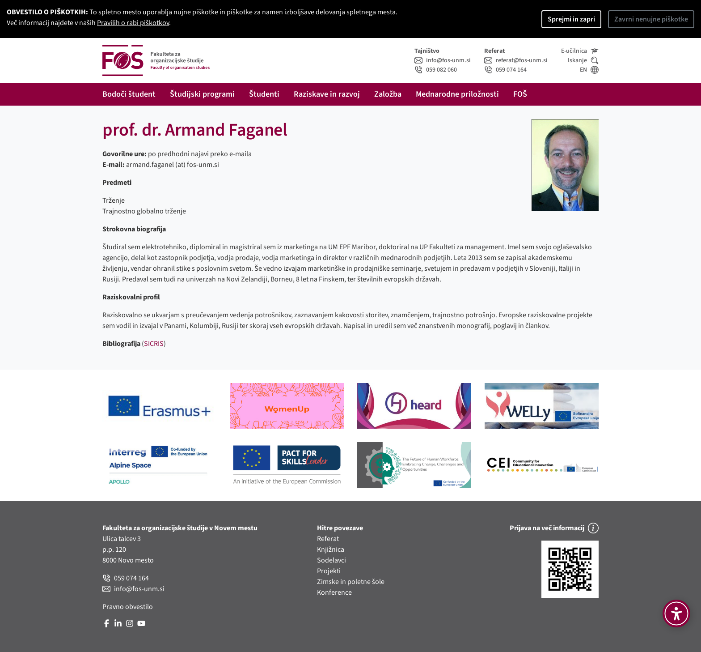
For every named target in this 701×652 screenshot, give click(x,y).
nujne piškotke (195, 12)
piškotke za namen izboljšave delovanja (286, 12)
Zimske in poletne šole (350, 582)
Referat (328, 539)
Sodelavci (331, 560)
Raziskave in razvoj (327, 94)
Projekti (329, 571)
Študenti (264, 94)
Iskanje (583, 60)
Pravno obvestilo (127, 607)
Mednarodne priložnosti (457, 94)
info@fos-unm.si (442, 60)
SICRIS (154, 344)
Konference (334, 592)
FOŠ (520, 94)
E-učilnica (580, 51)
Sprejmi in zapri (571, 19)
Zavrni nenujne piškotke (651, 19)
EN (589, 69)
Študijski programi (202, 94)
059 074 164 (505, 69)
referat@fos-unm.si (516, 60)
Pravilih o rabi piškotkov (133, 23)
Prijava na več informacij (554, 528)
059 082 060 (435, 69)
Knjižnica (330, 549)
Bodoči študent (129, 94)
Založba (387, 94)
